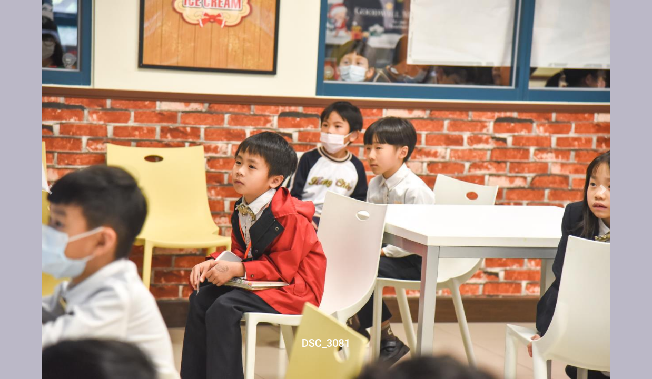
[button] (49, 189)
